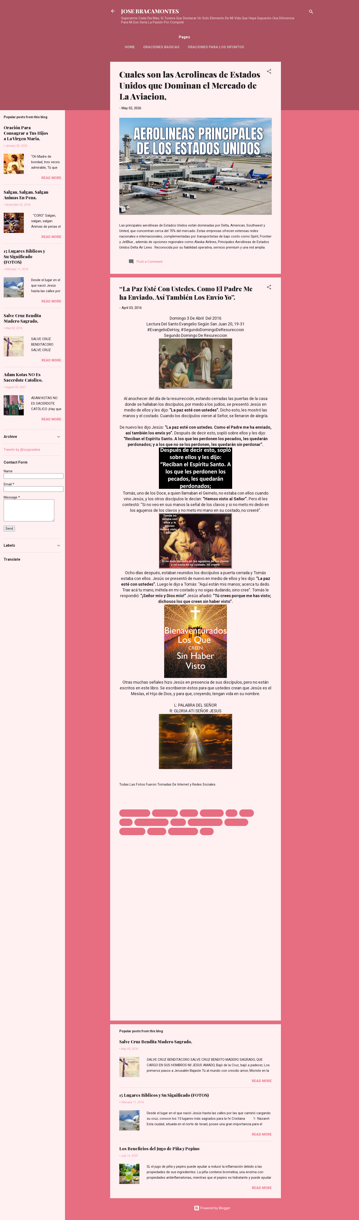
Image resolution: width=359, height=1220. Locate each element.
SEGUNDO (156, 831)
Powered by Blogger (212, 1208)
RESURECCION (132, 831)
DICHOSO (189, 813)
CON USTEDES (165, 813)
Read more (262, 1081)
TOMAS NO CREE (183, 831)
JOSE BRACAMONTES (150, 11)
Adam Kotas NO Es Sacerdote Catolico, (23, 377)
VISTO (207, 831)
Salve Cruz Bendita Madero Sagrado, (155, 1041)
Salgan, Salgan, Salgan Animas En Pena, (26, 194)
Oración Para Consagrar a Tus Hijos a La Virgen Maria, (26, 133)
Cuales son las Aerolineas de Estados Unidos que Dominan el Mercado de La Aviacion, (189, 85)
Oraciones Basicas (161, 47)
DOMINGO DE (212, 813)
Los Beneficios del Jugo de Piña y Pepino (159, 1148)
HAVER (246, 813)
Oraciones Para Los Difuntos (216, 47)
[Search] (311, 13)
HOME (130, 47)
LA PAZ (178, 822)
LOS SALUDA (236, 822)
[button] (269, 72)
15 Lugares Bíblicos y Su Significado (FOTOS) (164, 1095)
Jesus (126, 822)
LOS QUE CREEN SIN (205, 822)
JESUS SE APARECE (151, 822)
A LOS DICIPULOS (134, 813)
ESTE (231, 813)
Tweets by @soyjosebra (22, 450)
